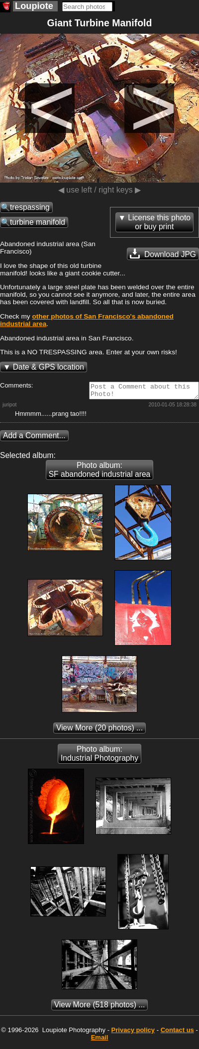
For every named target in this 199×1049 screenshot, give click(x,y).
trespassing (30, 207)
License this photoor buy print (159, 222)
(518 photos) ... (99, 1007)
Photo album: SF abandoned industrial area (100, 472)
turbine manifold (37, 222)
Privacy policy (133, 1033)
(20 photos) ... (99, 730)
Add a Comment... (34, 438)
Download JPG (163, 254)
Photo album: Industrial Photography (99, 756)
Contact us (177, 1033)
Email (99, 1040)
